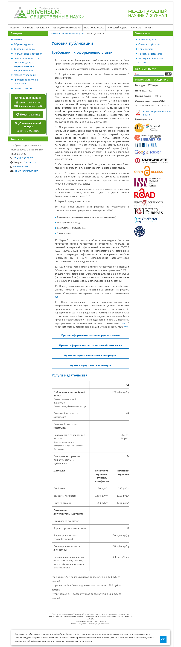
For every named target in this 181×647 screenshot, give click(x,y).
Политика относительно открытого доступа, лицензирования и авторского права (27, 64)
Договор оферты (23, 88)
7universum (23, 162)
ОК (163, 639)
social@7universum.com (24, 170)
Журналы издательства (36, 27)
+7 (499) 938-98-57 (21, 157)
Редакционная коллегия (67, 27)
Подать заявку (28, 114)
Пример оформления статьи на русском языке (90, 335)
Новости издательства (150, 53)
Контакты (136, 27)
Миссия (18, 39)
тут (56, 296)
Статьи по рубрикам (149, 44)
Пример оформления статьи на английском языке (90, 345)
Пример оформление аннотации (90, 365)
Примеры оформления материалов (26, 81)
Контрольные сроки (24, 48)
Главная (14, 27)
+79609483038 (19, 166)
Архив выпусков (147, 39)
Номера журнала (94, 27)
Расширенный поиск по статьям (151, 60)
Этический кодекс (117, 27)
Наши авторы (145, 48)
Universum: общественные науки (67, 33)
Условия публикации (25, 74)
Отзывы (149, 27)
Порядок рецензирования (28, 53)
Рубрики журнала (23, 44)
